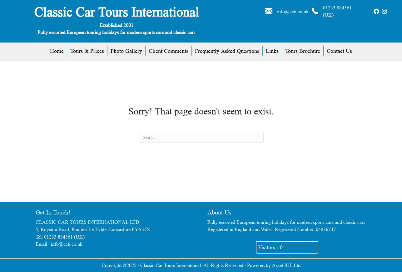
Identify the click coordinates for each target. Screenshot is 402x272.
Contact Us (339, 51)
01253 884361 (337, 8)
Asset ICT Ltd (286, 265)
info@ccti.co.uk (293, 11)
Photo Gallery (126, 51)
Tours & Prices (87, 51)
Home (57, 51)
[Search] (201, 137)
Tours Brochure (302, 51)
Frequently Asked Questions (227, 51)
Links (272, 51)
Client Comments (168, 51)
